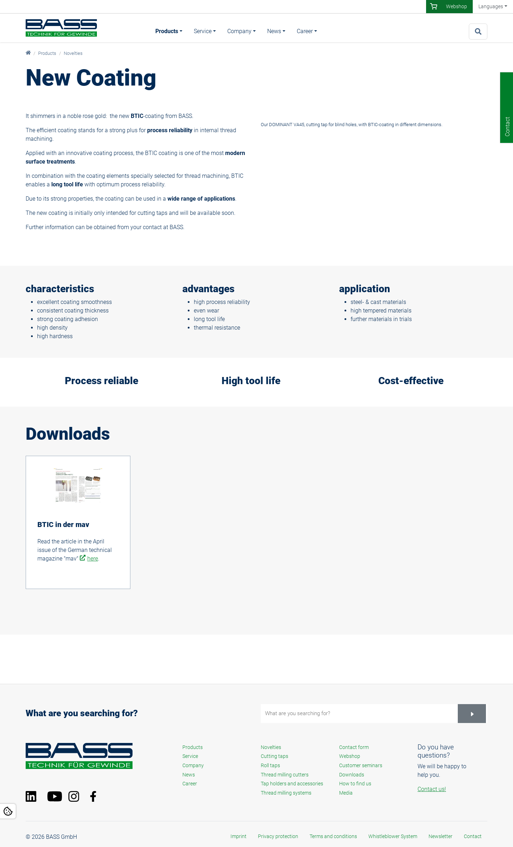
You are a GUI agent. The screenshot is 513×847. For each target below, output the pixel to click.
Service (203, 31)
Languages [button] (490, 6)
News (274, 31)
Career (305, 31)
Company (239, 31)
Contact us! (432, 789)
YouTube (56, 796)
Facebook (99, 796)
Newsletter (440, 836)
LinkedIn (34, 796)
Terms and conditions (333, 836)
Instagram (77, 796)
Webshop (456, 6)
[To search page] (478, 32)
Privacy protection (278, 836)
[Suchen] (472, 713)
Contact (473, 836)
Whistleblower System (392, 836)
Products (166, 31)
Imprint (238, 836)
